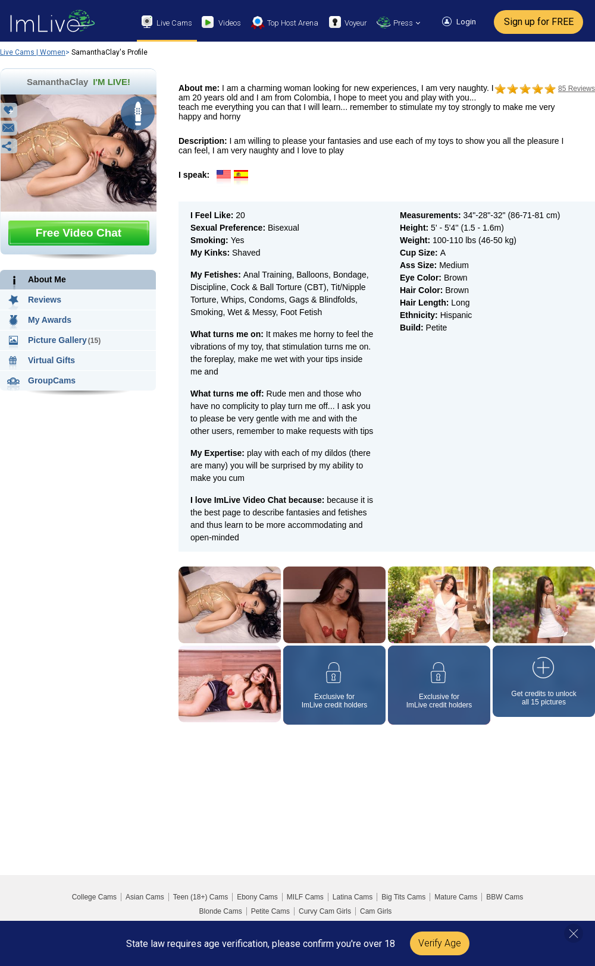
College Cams (94, 897)
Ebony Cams (257, 897)
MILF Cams (305, 897)
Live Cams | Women (32, 52)
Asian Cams (145, 897)
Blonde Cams (220, 911)
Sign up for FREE (539, 21)
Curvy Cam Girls (325, 911)
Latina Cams (352, 897)
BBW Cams (504, 897)
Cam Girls (376, 911)
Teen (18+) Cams (200, 897)
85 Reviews (576, 88)
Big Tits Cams (403, 897)
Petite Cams (270, 911)
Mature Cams (455, 897)
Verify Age (439, 943)
